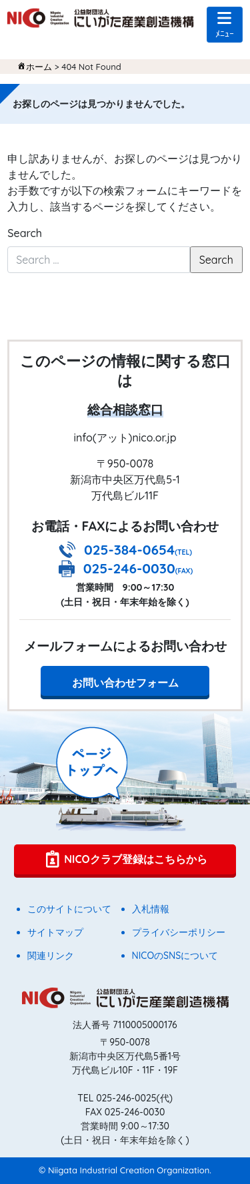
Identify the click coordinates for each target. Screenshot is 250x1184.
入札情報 (150, 909)
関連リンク (50, 956)
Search (24, 233)
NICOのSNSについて (175, 956)
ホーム (39, 66)
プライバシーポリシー (178, 932)
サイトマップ (55, 932)
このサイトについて (69, 909)
